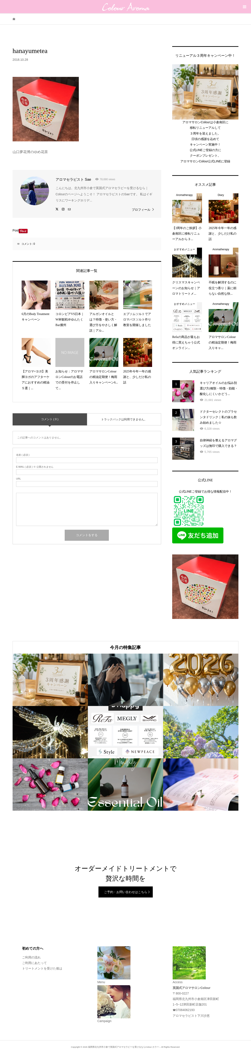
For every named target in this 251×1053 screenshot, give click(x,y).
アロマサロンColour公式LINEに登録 (205, 161)
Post (16, 230)
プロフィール (141, 209)
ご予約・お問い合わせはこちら (125, 892)
